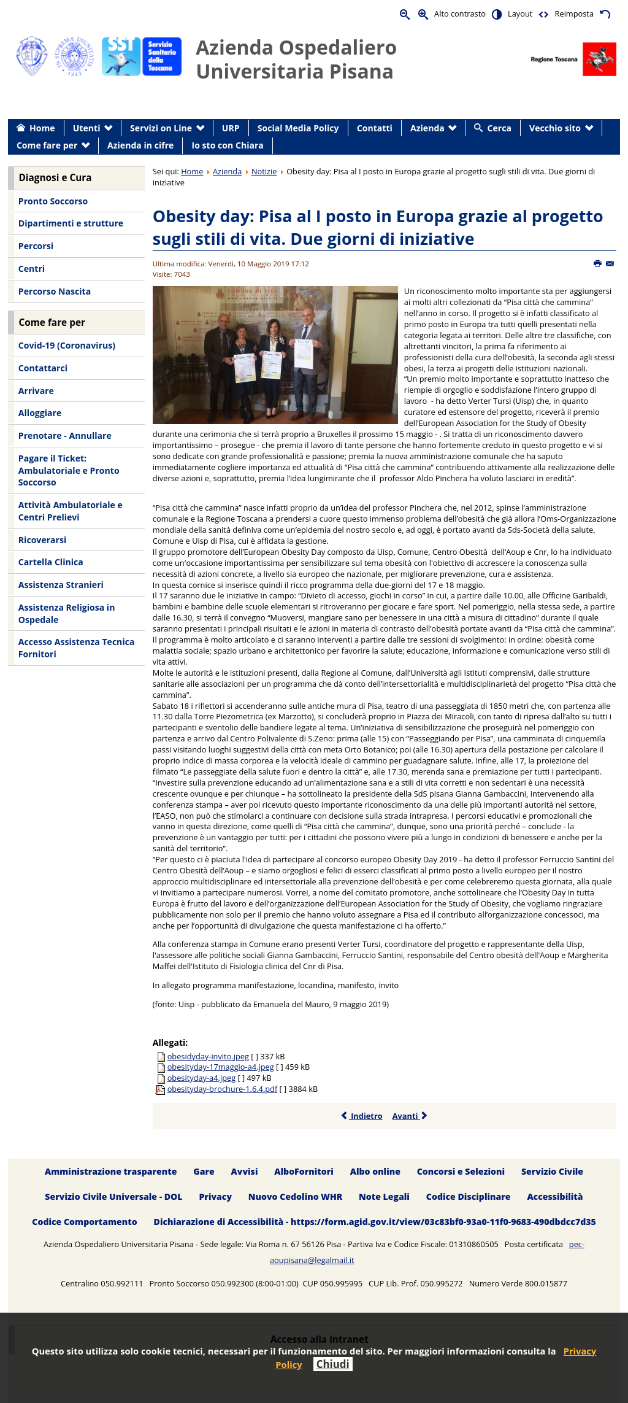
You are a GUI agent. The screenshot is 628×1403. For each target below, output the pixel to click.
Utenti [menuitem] (87, 128)
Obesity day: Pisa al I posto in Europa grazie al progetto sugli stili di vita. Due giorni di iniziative (378, 227)
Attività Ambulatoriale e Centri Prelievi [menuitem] (70, 511)
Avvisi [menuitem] (244, 1172)
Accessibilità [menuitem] (555, 1197)
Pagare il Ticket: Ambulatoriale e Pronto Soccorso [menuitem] (69, 470)
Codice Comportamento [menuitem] (84, 1221)
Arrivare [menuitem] (36, 390)
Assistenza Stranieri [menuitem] (61, 584)
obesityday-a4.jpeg (201, 1077)
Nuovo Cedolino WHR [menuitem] (295, 1197)
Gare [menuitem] (204, 1172)
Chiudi (333, 1364)
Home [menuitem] (42, 128)
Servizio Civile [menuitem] (552, 1172)
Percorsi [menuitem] (35, 246)
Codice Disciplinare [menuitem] (468, 1197)
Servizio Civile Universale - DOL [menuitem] (113, 1197)
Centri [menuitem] (31, 268)
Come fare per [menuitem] (47, 145)
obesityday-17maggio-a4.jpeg (220, 1066)
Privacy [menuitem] (215, 1197)
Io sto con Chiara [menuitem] (228, 145)
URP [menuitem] (231, 128)
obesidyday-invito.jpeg (208, 1056)
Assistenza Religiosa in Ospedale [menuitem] (66, 613)
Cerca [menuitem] (499, 128)
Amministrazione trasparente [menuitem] (111, 1172)
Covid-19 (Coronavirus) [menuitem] (66, 345)
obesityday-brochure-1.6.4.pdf (222, 1088)
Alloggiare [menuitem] (39, 413)
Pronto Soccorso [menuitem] (53, 201)
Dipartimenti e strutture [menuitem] (70, 223)
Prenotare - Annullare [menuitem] (65, 435)
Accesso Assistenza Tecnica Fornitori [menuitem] (76, 648)
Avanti (410, 1115)
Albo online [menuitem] (375, 1172)
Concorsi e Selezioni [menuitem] (461, 1172)
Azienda (227, 171)
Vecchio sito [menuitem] (555, 128)
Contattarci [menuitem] (42, 368)
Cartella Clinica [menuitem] (50, 562)
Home (192, 171)
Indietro (361, 1115)
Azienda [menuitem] (427, 128)
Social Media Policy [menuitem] (298, 128)
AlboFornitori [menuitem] (304, 1172)
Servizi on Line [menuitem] (161, 128)
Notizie (264, 171)
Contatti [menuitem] (374, 128)
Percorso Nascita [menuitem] (54, 291)
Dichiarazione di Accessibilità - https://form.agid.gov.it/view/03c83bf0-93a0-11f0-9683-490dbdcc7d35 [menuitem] (375, 1221)
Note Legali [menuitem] (384, 1197)
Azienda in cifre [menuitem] (140, 145)
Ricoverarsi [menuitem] (42, 540)
